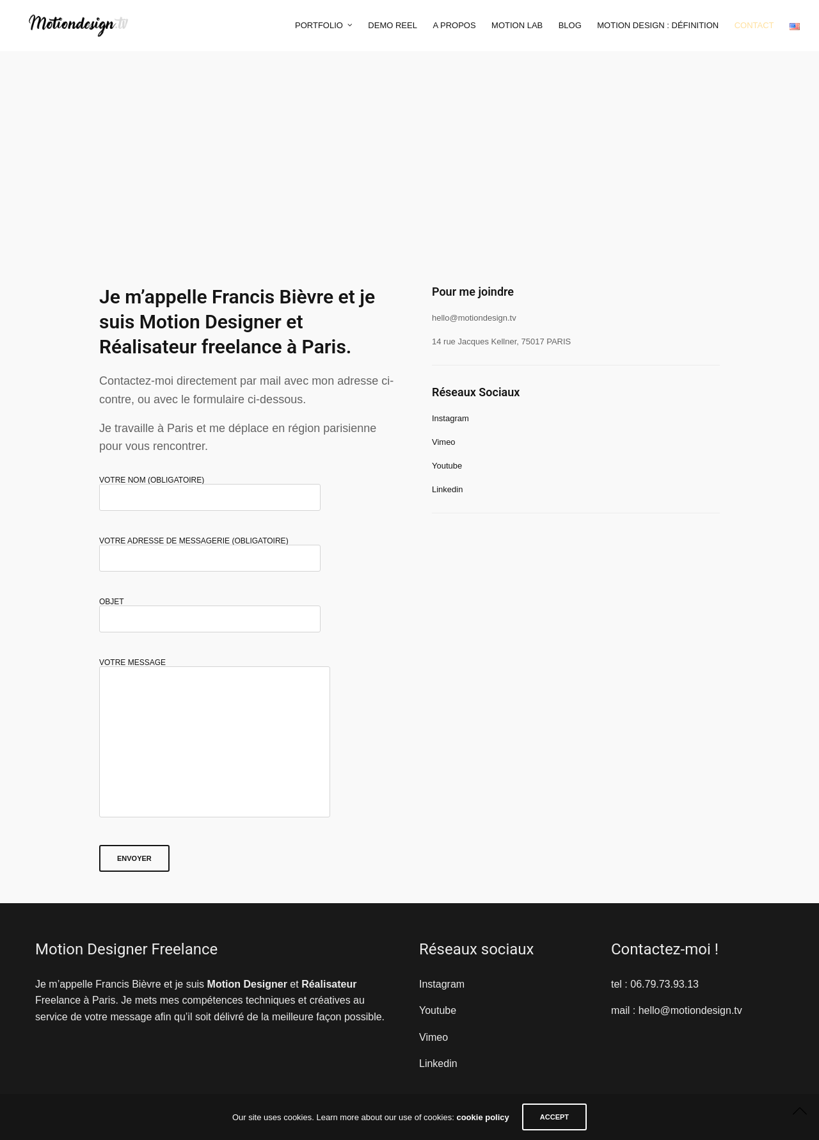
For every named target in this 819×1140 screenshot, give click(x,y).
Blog (570, 25)
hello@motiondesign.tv (690, 1010)
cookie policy (482, 1117)
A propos (454, 25)
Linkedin (447, 489)
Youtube (447, 465)
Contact (754, 25)
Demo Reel (392, 25)
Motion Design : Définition (658, 25)
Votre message (214, 747)
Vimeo (444, 442)
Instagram (450, 418)
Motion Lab (517, 25)
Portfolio (319, 25)
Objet (210, 611)
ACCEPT (554, 1117)
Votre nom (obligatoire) (210, 489)
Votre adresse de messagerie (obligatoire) (210, 550)
